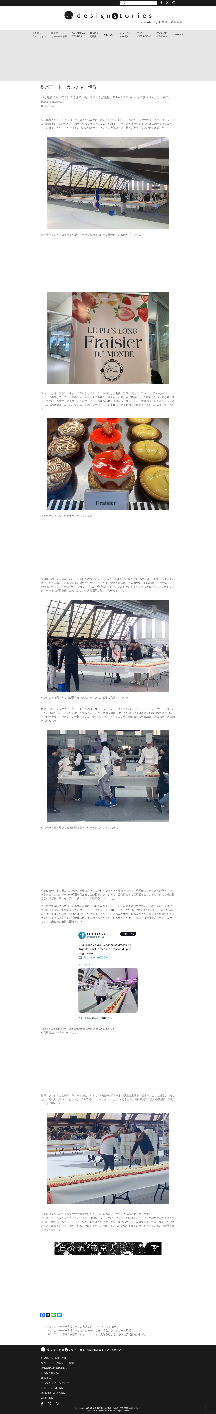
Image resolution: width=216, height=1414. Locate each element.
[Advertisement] (108, 61)
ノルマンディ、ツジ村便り (56, 1383)
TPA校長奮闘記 (94, 35)
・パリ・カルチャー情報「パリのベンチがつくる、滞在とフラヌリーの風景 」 (89, 1330)
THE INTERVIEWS (52, 1388)
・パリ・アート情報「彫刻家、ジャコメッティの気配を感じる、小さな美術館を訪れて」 (95, 1334)
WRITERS (177, 34)
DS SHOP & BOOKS (162, 35)
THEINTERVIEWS (144, 35)
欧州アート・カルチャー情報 (59, 35)
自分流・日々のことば (39, 35)
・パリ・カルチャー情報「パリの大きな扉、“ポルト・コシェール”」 (83, 1326)
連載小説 (108, 35)
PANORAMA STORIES (78, 35)
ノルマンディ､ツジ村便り (125, 35)
